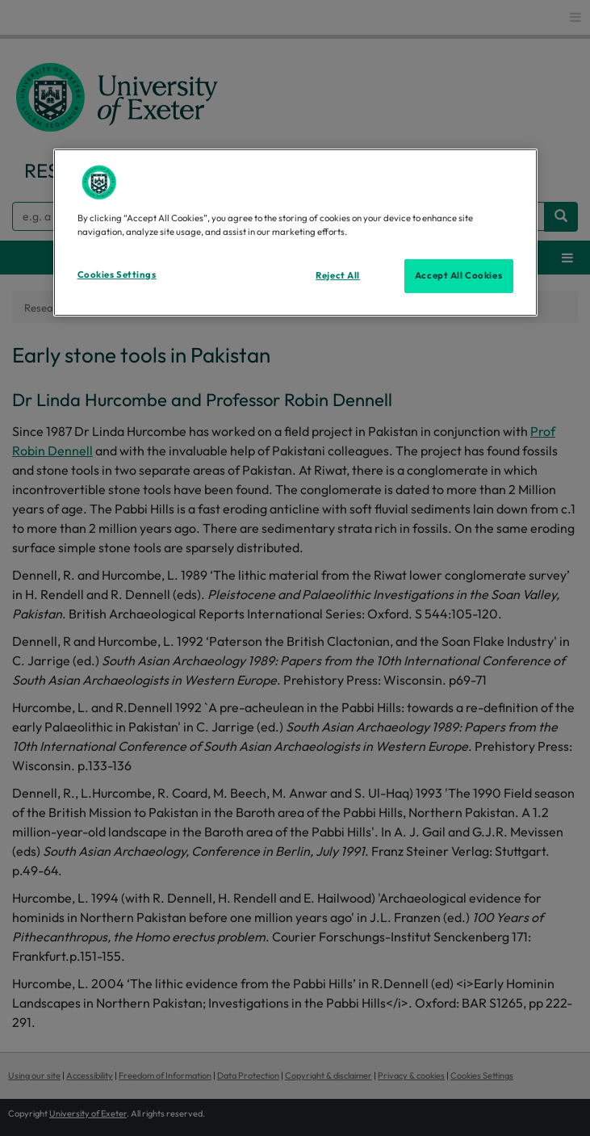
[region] (295, 232)
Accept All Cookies (458, 275)
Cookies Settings (117, 274)
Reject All (338, 275)
